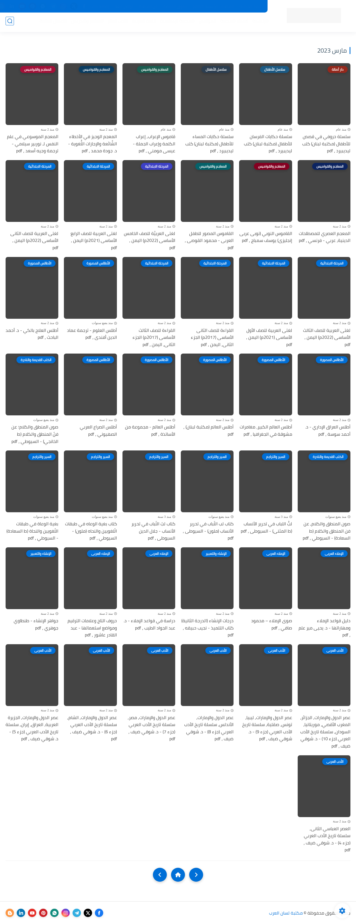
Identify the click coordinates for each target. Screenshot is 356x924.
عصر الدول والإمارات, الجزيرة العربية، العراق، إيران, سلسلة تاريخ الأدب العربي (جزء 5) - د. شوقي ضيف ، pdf (32, 728)
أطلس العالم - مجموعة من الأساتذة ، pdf (150, 430)
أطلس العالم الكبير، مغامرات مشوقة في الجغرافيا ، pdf (266, 430)
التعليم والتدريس (85, 22)
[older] (196, 875)
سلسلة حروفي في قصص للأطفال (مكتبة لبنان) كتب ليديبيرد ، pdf (326, 144)
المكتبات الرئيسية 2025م (213, 6)
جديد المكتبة (250, 6)
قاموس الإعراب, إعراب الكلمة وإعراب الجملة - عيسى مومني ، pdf (154, 144)
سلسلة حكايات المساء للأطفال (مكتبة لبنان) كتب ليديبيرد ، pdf (209, 144)
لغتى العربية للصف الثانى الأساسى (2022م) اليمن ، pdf (34, 240)
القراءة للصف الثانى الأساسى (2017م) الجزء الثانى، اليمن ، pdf (212, 337)
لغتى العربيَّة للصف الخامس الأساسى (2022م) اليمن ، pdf (149, 240)
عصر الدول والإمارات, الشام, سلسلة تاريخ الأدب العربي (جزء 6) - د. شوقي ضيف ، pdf (92, 728)
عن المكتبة (148, 6)
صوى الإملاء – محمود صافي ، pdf (271, 624)
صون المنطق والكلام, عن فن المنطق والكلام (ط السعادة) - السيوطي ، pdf (326, 531)
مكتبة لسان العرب (286, 913)
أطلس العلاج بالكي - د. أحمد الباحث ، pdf (32, 334)
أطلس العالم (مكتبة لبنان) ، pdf (208, 430)
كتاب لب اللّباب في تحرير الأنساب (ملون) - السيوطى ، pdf (208, 531)
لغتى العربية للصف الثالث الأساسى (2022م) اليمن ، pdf (326, 337)
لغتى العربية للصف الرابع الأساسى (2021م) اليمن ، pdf (94, 240)
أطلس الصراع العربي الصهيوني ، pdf (98, 430)
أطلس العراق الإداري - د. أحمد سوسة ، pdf (327, 430)
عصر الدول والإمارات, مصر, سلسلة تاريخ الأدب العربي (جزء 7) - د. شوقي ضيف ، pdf (151, 728)
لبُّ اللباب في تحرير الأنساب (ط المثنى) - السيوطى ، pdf (266, 527)
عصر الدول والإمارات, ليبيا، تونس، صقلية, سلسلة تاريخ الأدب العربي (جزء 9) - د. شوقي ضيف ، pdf (267, 728)
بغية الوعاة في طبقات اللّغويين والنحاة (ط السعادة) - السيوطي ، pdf (32, 531)
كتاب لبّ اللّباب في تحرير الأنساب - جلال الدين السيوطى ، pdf (153, 531)
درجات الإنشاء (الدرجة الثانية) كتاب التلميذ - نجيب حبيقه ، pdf (207, 628)
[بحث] (10, 22)
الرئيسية (259, 22)
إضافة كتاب (99, 6)
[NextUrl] (160, 875)
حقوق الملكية (175, 6)
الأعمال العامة (51, 22)
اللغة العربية (142, 22)
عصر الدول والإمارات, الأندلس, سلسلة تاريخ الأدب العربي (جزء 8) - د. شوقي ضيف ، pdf (209, 728)
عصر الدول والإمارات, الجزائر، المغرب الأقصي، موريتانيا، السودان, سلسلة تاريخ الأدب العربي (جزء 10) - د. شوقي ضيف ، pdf (325, 732)
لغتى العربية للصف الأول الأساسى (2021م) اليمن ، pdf (269, 337)
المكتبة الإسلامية (175, 22)
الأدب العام (116, 22)
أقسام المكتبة (233, 22)
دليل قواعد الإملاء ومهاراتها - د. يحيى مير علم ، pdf (324, 628)
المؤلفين (206, 22)
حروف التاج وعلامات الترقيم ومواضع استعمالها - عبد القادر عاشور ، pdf (92, 628)
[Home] (178, 875)
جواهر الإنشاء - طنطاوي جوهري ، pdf (36, 624)
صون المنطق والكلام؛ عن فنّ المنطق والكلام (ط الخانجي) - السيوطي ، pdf (34, 434)
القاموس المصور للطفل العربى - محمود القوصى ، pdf (209, 240)
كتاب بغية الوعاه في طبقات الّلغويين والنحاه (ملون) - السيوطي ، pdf (91, 531)
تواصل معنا (124, 6)
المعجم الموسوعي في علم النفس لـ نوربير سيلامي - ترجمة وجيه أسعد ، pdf (32, 144)
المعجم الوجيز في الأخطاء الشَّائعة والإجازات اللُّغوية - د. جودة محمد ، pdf (92, 144)
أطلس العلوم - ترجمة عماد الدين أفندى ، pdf (92, 334)
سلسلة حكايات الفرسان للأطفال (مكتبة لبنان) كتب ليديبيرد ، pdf (268, 144)
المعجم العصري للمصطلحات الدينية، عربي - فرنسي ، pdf (324, 237)
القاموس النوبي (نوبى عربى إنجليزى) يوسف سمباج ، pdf (265, 237)
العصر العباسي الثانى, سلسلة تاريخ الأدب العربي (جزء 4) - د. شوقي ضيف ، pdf (327, 839)
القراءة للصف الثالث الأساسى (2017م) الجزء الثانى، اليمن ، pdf (154, 337)
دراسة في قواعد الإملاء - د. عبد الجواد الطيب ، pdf (149, 624)
